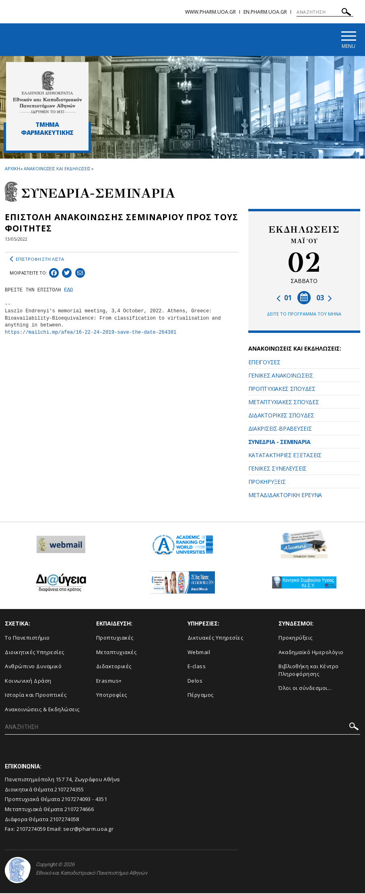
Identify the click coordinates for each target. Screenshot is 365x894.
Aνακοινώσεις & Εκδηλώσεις (42, 710)
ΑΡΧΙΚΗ (12, 170)
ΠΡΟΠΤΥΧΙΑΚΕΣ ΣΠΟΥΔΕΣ (282, 389)
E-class (197, 667)
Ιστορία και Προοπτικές (35, 696)
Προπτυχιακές (115, 638)
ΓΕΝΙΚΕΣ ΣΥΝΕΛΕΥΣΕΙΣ (277, 469)
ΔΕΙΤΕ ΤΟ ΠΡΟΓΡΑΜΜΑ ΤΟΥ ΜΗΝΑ (304, 315)
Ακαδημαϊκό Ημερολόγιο (311, 653)
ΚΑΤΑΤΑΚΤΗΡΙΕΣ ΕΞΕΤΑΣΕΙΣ (285, 456)
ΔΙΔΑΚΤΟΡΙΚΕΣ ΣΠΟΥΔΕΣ (281, 416)
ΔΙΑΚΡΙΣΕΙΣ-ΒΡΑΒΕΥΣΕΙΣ (280, 429)
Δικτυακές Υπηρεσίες (215, 638)
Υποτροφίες (111, 696)
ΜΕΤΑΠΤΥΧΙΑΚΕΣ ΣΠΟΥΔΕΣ (283, 403)
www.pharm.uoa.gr (210, 11)
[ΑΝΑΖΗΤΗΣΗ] (325, 12)
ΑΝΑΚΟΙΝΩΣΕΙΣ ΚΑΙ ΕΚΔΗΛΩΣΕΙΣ (57, 170)
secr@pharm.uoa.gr (88, 830)
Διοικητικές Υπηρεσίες (34, 653)
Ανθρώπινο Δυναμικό (33, 667)
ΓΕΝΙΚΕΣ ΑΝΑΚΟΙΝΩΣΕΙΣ (280, 376)
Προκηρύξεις (295, 638)
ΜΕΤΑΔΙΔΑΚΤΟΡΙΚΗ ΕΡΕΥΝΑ (285, 496)
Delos (195, 681)
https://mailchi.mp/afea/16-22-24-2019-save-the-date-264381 (90, 333)
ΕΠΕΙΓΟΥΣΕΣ (264, 363)
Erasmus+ (109, 681)
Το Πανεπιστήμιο (27, 638)
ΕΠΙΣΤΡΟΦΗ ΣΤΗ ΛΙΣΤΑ (37, 260)
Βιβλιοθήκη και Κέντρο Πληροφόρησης (308, 671)
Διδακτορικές (114, 667)
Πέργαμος (201, 696)
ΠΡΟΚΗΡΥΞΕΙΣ (267, 482)
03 (324, 298)
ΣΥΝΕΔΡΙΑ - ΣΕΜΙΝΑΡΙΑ (279, 442)
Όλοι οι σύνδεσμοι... (305, 689)
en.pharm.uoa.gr (265, 11)
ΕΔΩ (68, 291)
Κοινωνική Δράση (28, 681)
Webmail (199, 653)
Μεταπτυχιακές (116, 653)
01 (284, 298)
